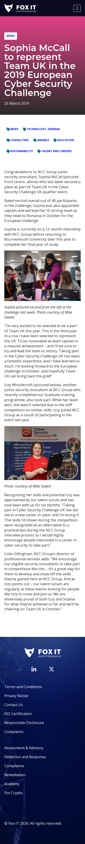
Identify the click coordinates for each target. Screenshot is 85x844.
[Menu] (77, 8)
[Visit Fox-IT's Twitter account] (51, 669)
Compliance (14, 765)
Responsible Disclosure (24, 722)
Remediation (15, 774)
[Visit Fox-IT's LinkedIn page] (33, 669)
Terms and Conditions (23, 686)
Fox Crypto (13, 792)
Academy (11, 783)
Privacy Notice (16, 695)
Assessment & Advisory (24, 747)
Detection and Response (25, 756)
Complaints (14, 731)
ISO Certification (18, 713)
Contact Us (13, 704)
